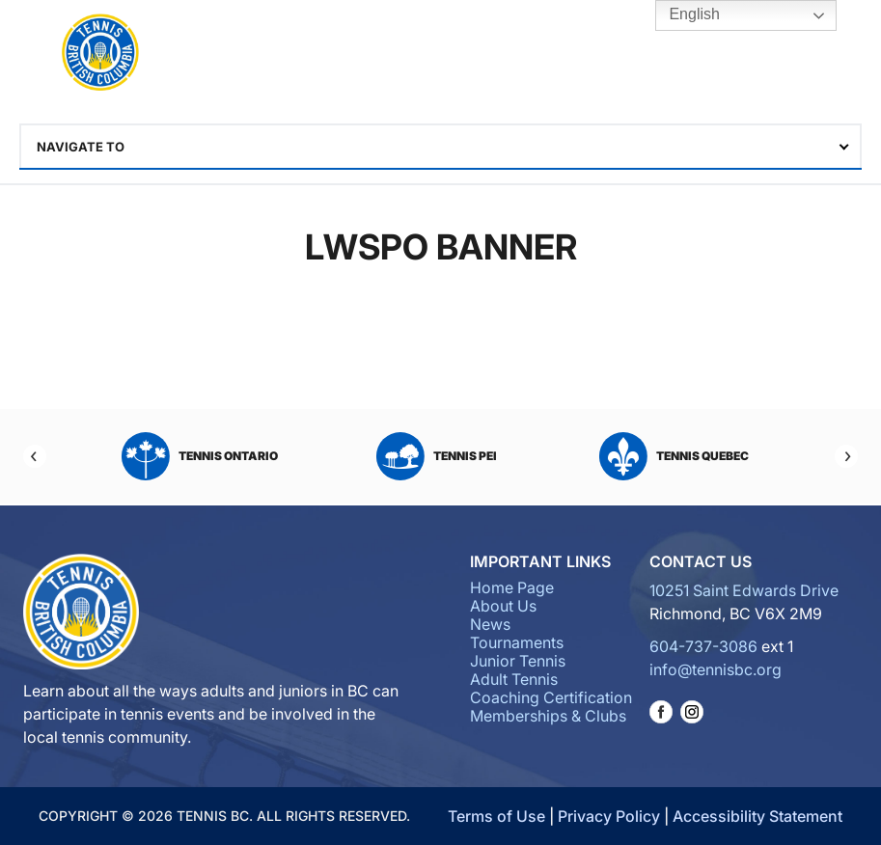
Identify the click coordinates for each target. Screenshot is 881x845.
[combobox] (440, 146)
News (490, 624)
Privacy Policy (609, 816)
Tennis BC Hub (772, 53)
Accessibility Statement (757, 816)
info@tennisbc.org (715, 669)
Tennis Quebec (674, 456)
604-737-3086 (703, 646)
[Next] (846, 456)
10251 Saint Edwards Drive (744, 590)
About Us (503, 605)
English (681, 15)
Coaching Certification (551, 697)
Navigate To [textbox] (80, 146)
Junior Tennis (517, 660)
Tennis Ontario (200, 456)
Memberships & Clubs (548, 715)
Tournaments (517, 642)
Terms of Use (496, 816)
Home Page (512, 587)
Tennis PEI (436, 456)
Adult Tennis (514, 679)
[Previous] (34, 456)
